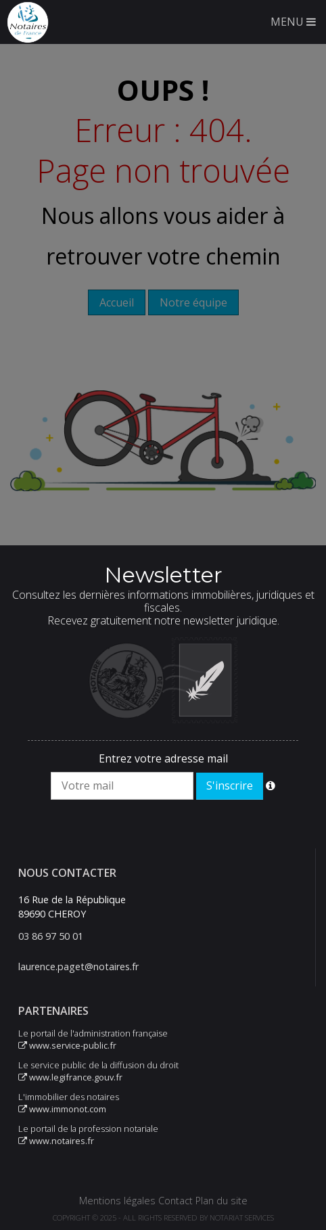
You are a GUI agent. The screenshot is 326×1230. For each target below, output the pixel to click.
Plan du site (221, 1200)
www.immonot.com (62, 1109)
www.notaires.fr (56, 1141)
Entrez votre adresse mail (163, 758)
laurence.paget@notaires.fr (78, 966)
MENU (293, 21)
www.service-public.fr (67, 1045)
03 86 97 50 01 (50, 936)
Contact (175, 1200)
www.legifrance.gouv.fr (70, 1077)
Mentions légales (117, 1200)
